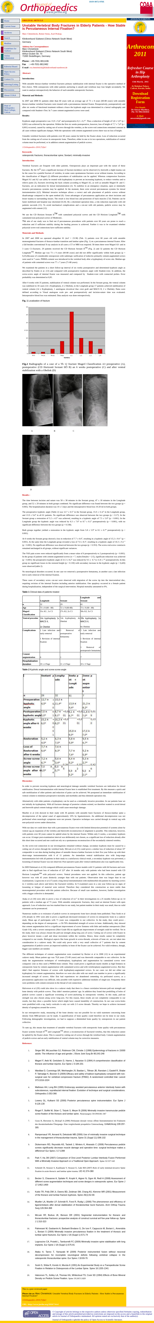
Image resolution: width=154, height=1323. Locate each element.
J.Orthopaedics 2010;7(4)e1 (34, 1300)
